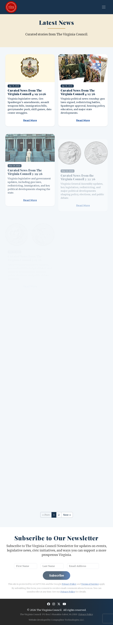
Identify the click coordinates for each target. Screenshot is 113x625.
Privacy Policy (85, 614)
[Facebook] (48, 604)
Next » (67, 514)
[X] (58, 604)
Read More (30, 120)
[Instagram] (53, 604)
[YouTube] (64, 604)
